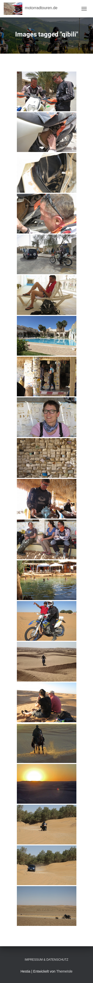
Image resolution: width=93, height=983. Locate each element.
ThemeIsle (64, 971)
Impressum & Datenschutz (46, 959)
